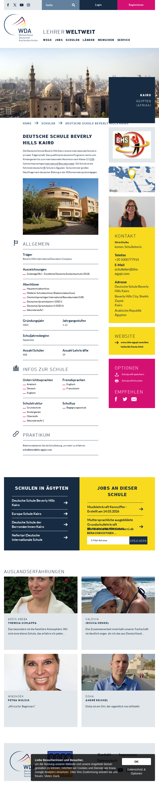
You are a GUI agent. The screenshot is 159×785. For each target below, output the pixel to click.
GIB (92, 159)
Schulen (48, 123)
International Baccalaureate (59, 163)
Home (27, 123)
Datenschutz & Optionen (136, 771)
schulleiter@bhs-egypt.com (37, 449)
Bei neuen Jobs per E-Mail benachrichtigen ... (106, 531)
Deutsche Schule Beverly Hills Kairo (97, 123)
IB (44, 168)
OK (136, 761)
